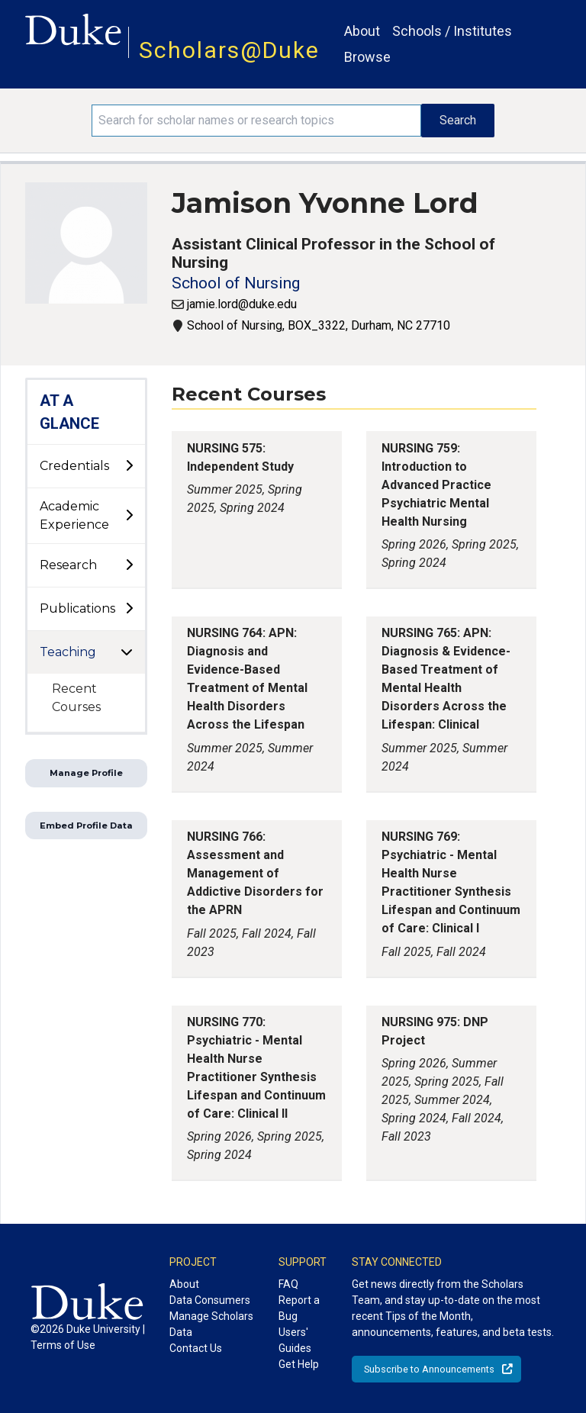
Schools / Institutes (452, 31)
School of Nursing (236, 283)
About (362, 31)
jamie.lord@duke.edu (242, 304)
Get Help (299, 1364)
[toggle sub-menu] (129, 466)
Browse (367, 57)
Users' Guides (295, 1340)
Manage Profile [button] (86, 773)
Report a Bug (299, 1308)
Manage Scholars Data (211, 1324)
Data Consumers (209, 1300)
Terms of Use (63, 1345)
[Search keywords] (256, 121)
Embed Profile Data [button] (86, 825)
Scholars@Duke (229, 50)
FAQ (288, 1284)
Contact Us (195, 1348)
